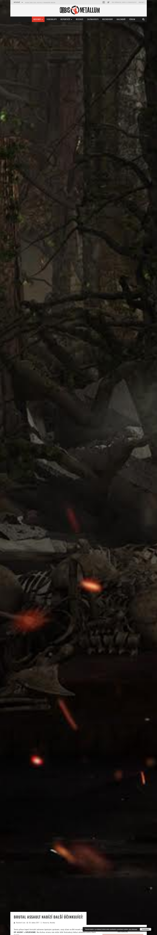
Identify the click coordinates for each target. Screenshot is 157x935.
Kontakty (141, 2)
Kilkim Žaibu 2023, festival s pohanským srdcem (40, 2)
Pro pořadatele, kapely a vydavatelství (124, 2)
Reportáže (65, 19)
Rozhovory (107, 19)
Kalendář (121, 19)
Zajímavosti (93, 19)
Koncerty (46, 922)
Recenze (79, 19)
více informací (133, 929)
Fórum (132, 19)
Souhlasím (145, 929)
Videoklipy (52, 19)
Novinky (37, 19)
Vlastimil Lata (20, 922)
